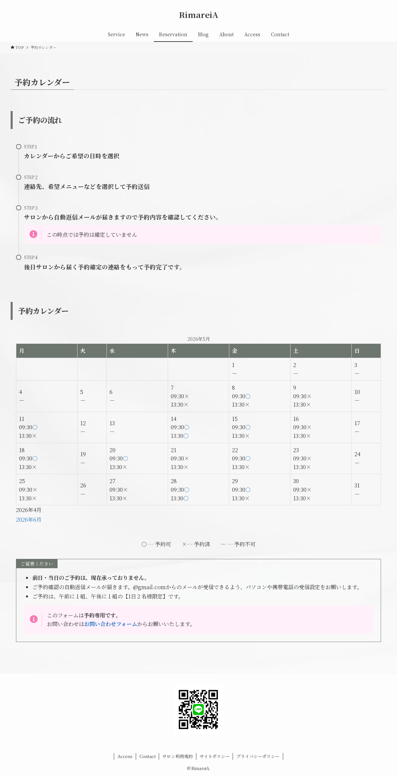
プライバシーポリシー (258, 756)
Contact (147, 756)
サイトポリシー (215, 756)
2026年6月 (29, 519)
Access (124, 756)
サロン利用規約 (177, 756)
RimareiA (198, 15)
